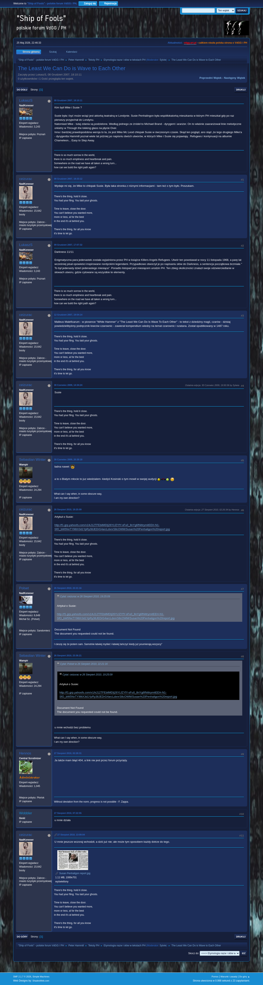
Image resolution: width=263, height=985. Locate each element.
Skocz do (193, 953)
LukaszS (25, 100)
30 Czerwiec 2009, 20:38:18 (68, 459)
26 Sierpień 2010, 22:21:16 (68, 588)
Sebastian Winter (32, 460)
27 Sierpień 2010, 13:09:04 (71, 834)
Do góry (22, 936)
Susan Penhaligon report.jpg (72, 873)
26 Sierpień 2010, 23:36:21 (68, 655)
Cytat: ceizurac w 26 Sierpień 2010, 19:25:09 (85, 596)
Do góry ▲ (244, 976)
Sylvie (163, 59)
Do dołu (22, 89)
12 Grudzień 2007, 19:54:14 (68, 314)
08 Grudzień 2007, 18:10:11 (68, 100)
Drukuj (241, 89)
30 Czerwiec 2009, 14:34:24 (68, 385)
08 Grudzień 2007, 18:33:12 (68, 179)
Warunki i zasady (228, 976)
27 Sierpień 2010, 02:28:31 (68, 753)
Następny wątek (234, 77)
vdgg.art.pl (190, 42)
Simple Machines (40, 976)
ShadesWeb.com (40, 980)
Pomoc (215, 976)
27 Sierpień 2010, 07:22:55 (68, 813)
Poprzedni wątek (210, 77)
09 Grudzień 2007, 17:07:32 (68, 245)
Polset (24, 588)
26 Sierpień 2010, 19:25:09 (68, 509)
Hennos (25, 753)
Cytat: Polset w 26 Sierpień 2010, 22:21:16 (84, 663)
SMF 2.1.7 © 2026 (22, 976)
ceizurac (25, 179)
